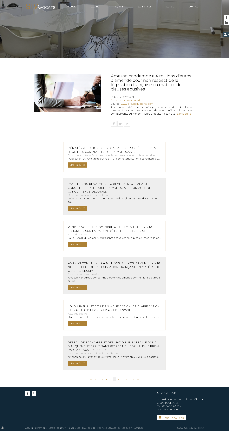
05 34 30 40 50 (170, 406)
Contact (194, 7)
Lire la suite (184, 113)
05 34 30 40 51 (171, 409)
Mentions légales (106, 428)
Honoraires (74, 428)
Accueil (71, 7)
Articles (139, 428)
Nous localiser (173, 418)
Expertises (145, 7)
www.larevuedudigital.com (137, 103)
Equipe (119, 7)
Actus (170, 7)
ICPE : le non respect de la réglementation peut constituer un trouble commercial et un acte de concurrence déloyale (109, 188)
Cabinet (96, 7)
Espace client (125, 428)
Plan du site (88, 428)
